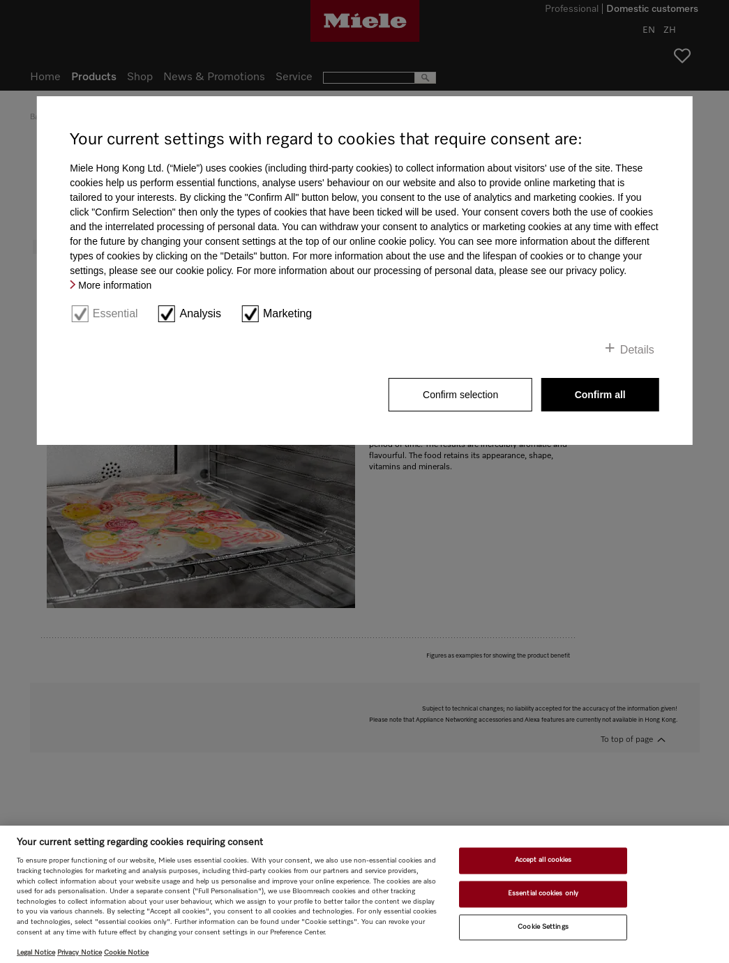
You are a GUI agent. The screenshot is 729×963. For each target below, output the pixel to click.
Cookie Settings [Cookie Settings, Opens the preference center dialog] (543, 926)
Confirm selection (460, 394)
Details (637, 350)
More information (114, 285)
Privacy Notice (79, 952)
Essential (115, 313)
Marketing (287, 313)
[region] (364, 894)
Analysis (201, 313)
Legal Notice (36, 952)
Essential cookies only (543, 893)
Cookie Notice (126, 952)
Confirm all (600, 394)
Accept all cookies (543, 860)
